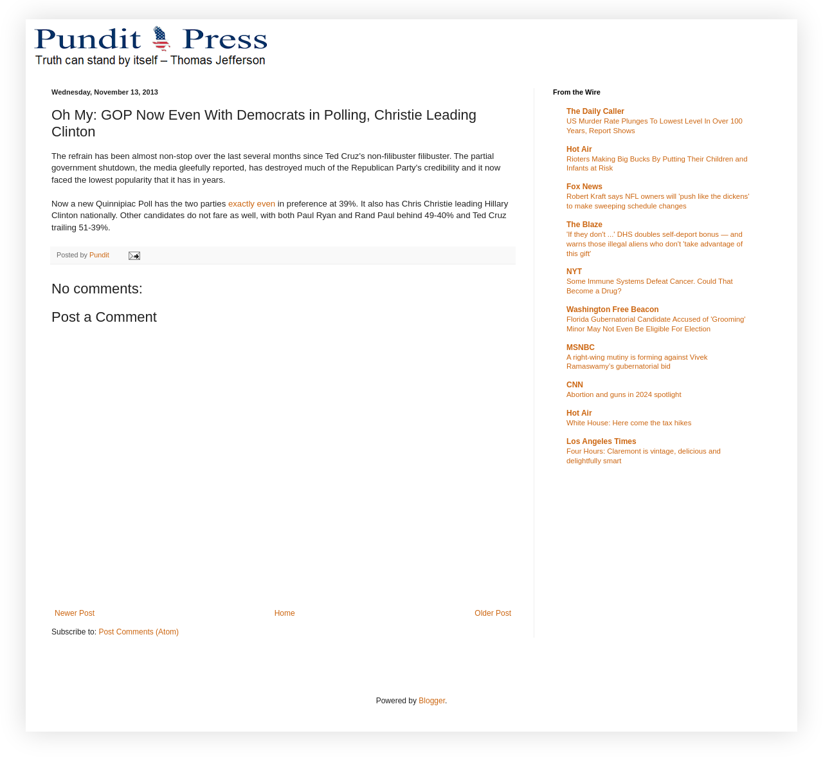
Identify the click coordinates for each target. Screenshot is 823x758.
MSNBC (580, 347)
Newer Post (75, 613)
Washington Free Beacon (612, 309)
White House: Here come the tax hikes (628, 423)
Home (285, 613)
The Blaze (584, 224)
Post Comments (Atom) (138, 631)
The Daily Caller (595, 111)
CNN (574, 384)
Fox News (584, 186)
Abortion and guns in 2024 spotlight (624, 394)
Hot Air (579, 149)
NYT (574, 271)
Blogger (432, 700)
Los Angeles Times (601, 441)
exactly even (251, 203)
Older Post (493, 613)
